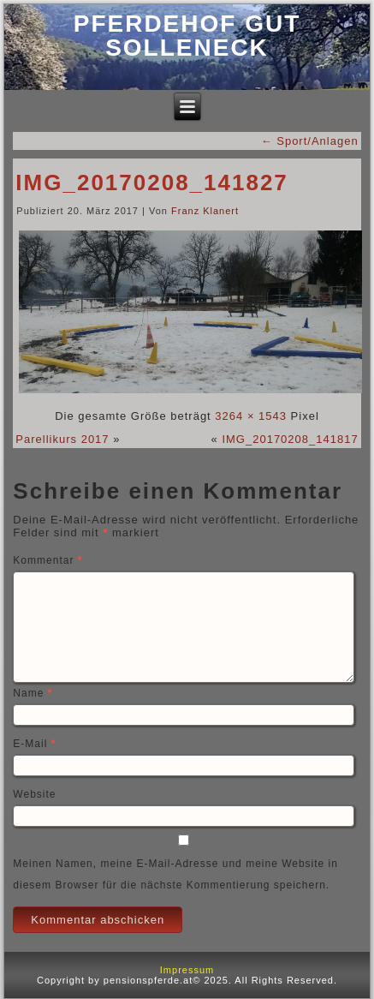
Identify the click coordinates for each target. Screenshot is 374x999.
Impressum (187, 970)
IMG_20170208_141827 (151, 182)
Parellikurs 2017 (62, 439)
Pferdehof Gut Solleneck (187, 35)
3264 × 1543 (251, 416)
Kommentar (47, 560)
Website (34, 794)
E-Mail (34, 744)
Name (32, 693)
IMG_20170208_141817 (290, 439)
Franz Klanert (205, 211)
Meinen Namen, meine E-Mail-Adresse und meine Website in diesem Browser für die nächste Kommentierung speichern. (175, 874)
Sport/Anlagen (310, 141)
